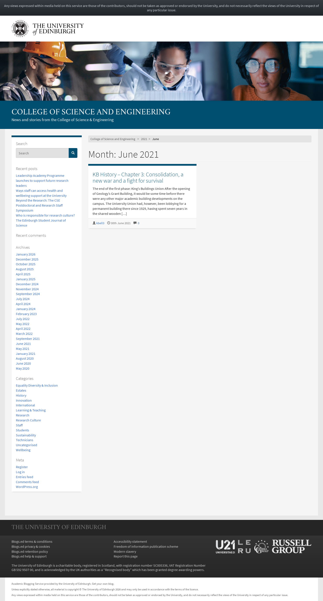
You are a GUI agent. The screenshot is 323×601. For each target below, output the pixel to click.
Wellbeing (23, 450)
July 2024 (23, 299)
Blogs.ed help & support (29, 556)
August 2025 (25, 269)
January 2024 (25, 309)
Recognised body (117, 570)
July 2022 (23, 319)
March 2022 (24, 333)
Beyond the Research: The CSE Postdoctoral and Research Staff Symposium (39, 205)
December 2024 (27, 284)
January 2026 (25, 254)
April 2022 (23, 328)
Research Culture (28, 420)
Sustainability (26, 435)
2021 (144, 139)
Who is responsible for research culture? (45, 215)
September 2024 (28, 294)
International (25, 405)
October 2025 (25, 264)
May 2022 (22, 324)
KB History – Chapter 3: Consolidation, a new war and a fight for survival (138, 177)
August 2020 (25, 358)
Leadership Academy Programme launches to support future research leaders (42, 180)
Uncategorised (26, 445)
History (21, 395)
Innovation (24, 400)
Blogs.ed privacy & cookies (31, 546)
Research (22, 415)
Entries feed (24, 477)
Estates (21, 390)
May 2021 (22, 348)
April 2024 (23, 304)
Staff (19, 425)
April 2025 (23, 274)
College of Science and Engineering (91, 112)
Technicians (24, 440)
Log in (20, 472)
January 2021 (25, 353)
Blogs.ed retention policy (30, 551)
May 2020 (22, 368)
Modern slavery (125, 551)
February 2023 (26, 314)
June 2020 (23, 363)
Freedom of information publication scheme (146, 546)
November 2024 (27, 289)
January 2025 (25, 279)
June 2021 (23, 343)
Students (22, 430)
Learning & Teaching (31, 410)
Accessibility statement (130, 541)
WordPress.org (27, 486)
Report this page (126, 556)
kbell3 (100, 223)
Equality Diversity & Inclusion (37, 385)
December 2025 (27, 259)
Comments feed (27, 482)
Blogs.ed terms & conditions (32, 541)
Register (22, 467)
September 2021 (28, 338)
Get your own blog (102, 583)
